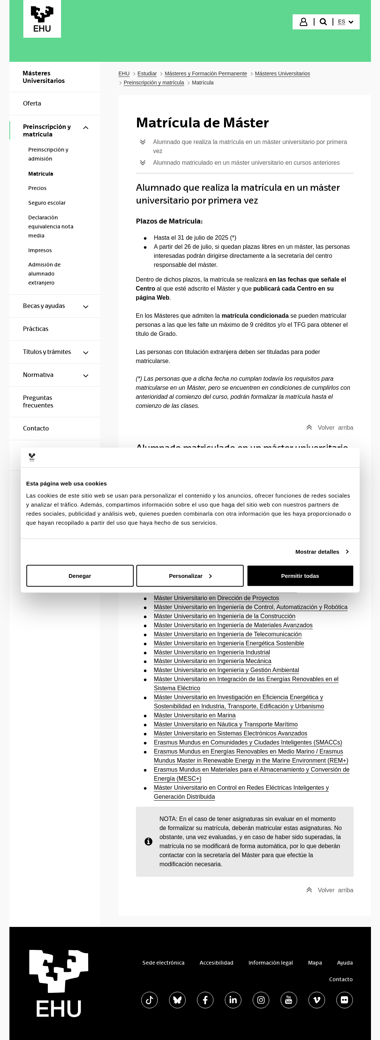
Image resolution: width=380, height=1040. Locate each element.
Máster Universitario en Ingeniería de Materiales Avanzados (233, 625)
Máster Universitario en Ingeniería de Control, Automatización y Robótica (251, 607)
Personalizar (190, 575)
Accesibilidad (216, 963)
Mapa (315, 963)
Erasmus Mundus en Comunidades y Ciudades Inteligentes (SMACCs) (248, 742)
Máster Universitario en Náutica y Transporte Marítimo (226, 724)
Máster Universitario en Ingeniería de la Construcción (225, 616)
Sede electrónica (163, 963)
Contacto (341, 979)
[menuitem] (345, 21)
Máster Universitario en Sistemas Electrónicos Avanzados (231, 733)
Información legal (271, 963)
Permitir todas (300, 575)
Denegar (80, 575)
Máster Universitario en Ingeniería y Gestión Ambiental (226, 670)
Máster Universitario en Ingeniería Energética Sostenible (229, 643)
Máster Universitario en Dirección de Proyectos (216, 598)
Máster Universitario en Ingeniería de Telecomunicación (228, 634)
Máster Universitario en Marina (195, 715)
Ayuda (345, 963)
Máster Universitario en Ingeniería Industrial (212, 652)
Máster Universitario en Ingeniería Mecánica (213, 661)
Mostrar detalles (317, 551)
